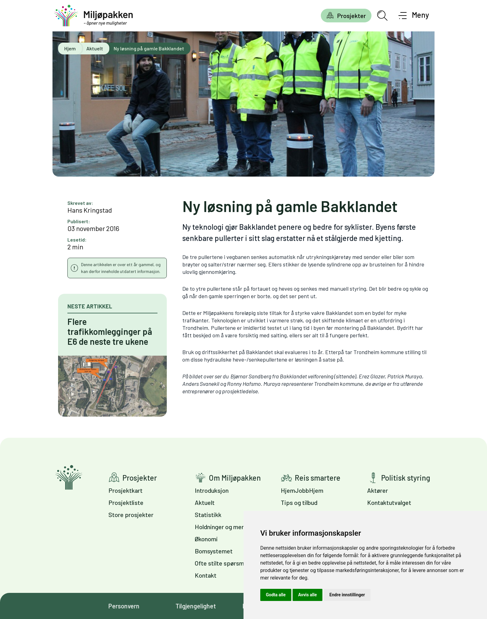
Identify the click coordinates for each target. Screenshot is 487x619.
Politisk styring (405, 477)
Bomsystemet (214, 551)
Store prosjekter (130, 514)
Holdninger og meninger (226, 526)
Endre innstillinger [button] (347, 594)
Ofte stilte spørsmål (221, 563)
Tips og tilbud (299, 502)
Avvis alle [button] (307, 594)
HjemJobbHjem (302, 490)
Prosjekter (351, 15)
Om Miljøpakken (235, 477)
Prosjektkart (125, 490)
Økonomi (206, 539)
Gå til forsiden (68, 477)
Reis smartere (317, 477)
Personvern (123, 606)
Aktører (377, 490)
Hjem (70, 48)
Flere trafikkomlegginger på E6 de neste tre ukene (109, 331)
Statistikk (208, 514)
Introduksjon (212, 490)
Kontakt (205, 575)
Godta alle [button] (276, 594)
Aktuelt (94, 48)
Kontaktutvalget (389, 502)
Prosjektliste (125, 502)
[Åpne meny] (414, 15)
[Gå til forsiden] (93, 16)
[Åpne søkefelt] (382, 15)
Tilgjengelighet (195, 606)
